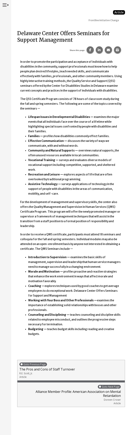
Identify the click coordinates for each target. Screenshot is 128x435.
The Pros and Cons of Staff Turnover (71, 370)
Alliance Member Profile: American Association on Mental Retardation (70, 394)
